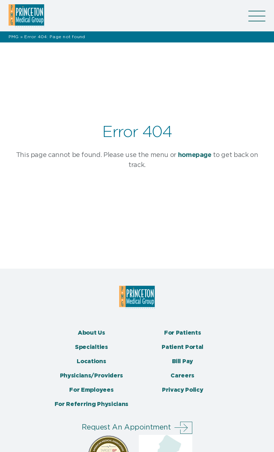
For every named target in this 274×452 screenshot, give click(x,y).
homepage (195, 155)
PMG (14, 37)
